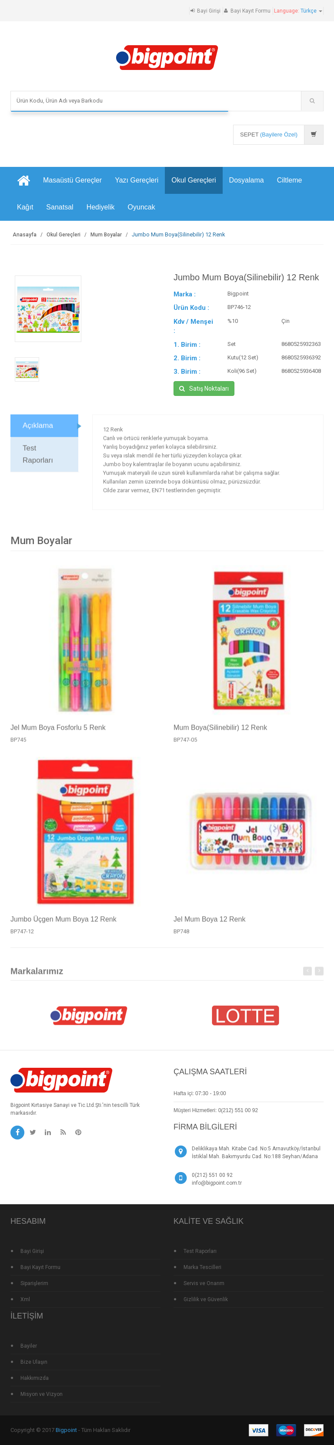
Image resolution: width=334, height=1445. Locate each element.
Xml (25, 1299)
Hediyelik (101, 207)
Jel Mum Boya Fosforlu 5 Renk (58, 730)
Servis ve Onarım (204, 1283)
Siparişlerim (34, 1283)
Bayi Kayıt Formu (250, 11)
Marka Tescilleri (202, 1267)
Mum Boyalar (106, 235)
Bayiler (28, 1346)
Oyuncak (141, 207)
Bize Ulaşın (33, 1362)
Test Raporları (38, 457)
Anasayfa (25, 235)
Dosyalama (246, 180)
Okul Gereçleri (193, 180)
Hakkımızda (34, 1378)
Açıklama (38, 429)
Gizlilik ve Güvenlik (206, 1299)
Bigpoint (66, 1430)
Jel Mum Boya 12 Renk (209, 922)
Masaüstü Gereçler (72, 180)
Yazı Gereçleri (136, 180)
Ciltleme (289, 180)
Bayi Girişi (208, 11)
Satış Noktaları (204, 388)
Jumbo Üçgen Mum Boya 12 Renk (63, 922)
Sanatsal (59, 207)
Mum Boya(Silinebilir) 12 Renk (220, 730)
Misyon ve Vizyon (41, 1394)
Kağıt (25, 207)
